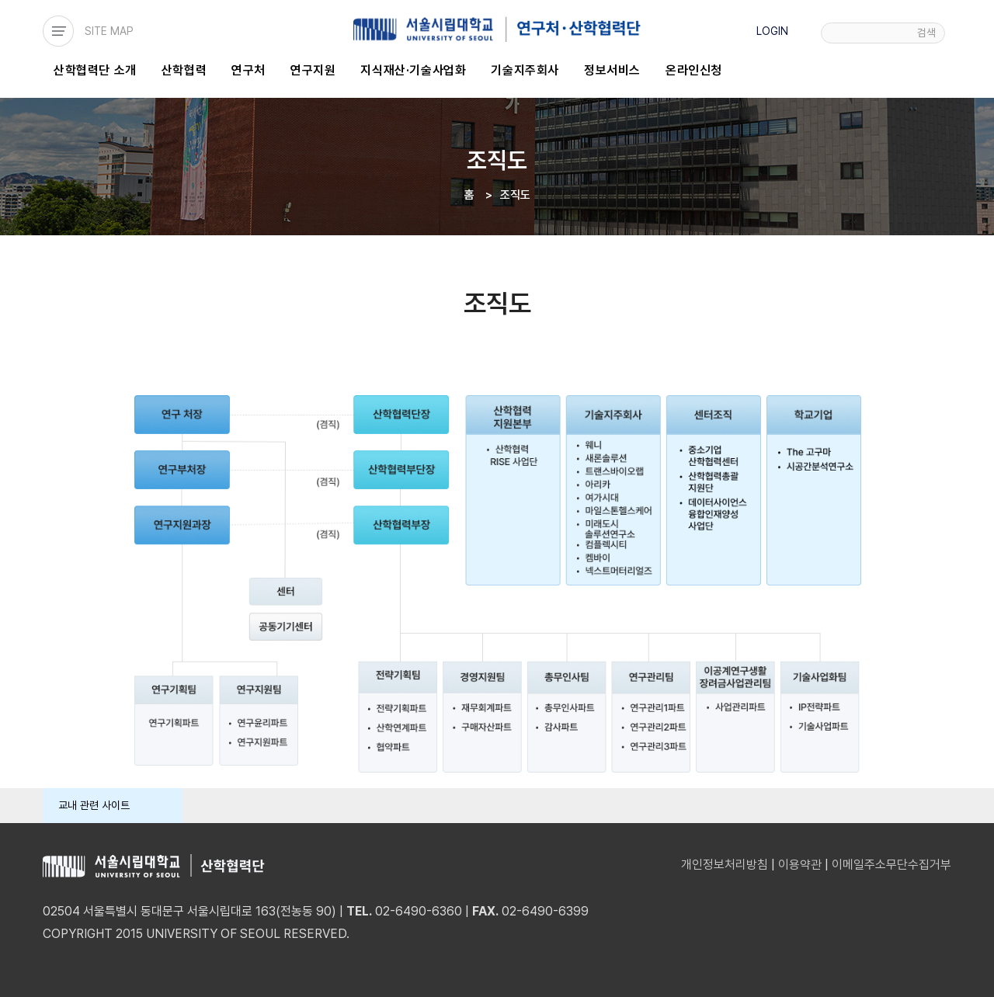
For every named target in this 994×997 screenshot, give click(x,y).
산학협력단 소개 (95, 70)
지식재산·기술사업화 (413, 70)
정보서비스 (612, 70)
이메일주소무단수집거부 (891, 864)
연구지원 (312, 70)
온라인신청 (694, 70)
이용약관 (800, 864)
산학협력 (184, 70)
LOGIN (772, 31)
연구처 (248, 70)
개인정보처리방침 (724, 864)
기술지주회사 (525, 70)
